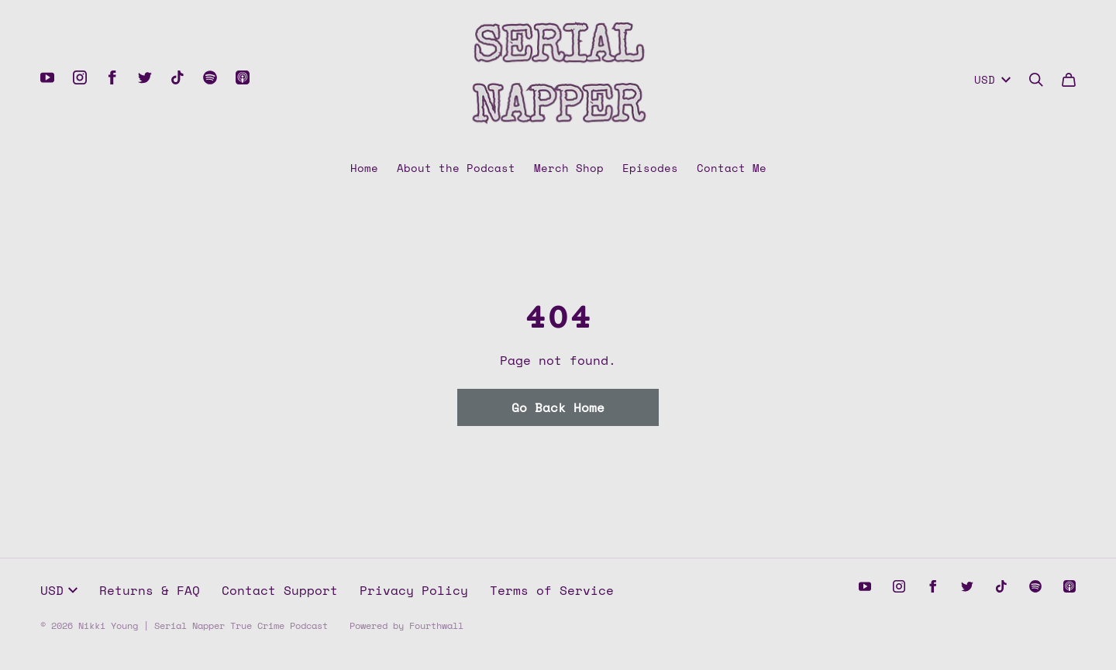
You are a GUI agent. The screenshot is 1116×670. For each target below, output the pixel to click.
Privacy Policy (414, 590)
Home (364, 168)
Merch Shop (569, 168)
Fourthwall (436, 625)
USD (992, 79)
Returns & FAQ (149, 590)
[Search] (1036, 80)
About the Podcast (456, 168)
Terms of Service (552, 590)
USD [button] (59, 590)
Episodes (650, 168)
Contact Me (731, 168)
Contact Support (280, 590)
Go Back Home (558, 407)
